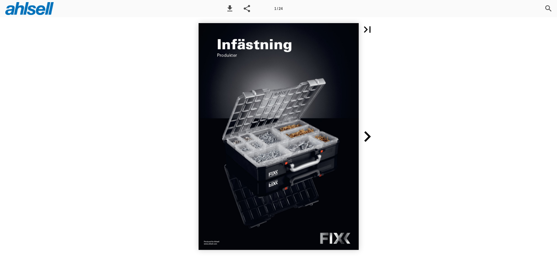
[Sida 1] (278, 8)
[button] (229, 8)
